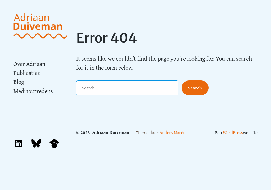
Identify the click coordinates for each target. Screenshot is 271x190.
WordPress (233, 132)
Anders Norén (173, 132)
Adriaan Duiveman (110, 132)
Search (195, 87)
